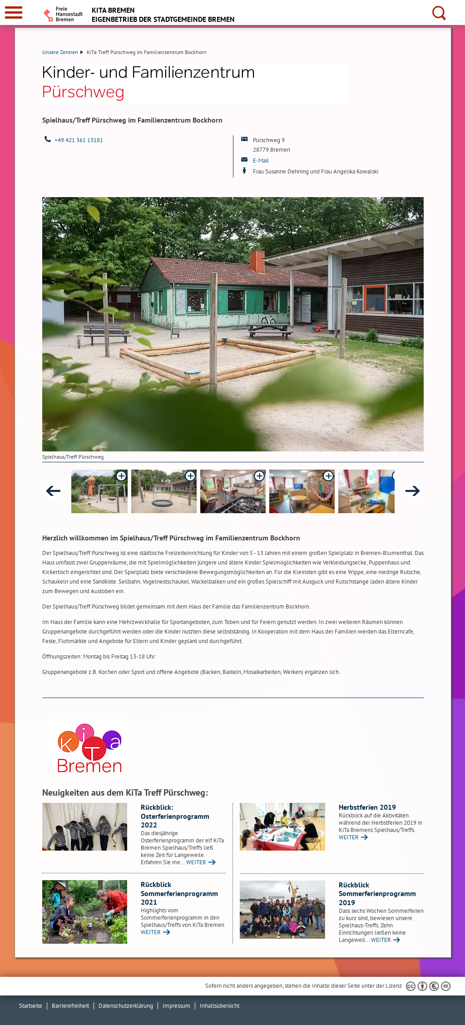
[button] (95, 491)
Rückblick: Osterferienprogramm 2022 (175, 815)
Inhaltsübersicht (219, 1006)
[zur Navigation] (13, 12)
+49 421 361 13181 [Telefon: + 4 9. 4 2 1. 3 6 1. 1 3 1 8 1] (78, 140)
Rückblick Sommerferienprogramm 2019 (377, 893)
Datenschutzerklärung (126, 1006)
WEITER (196, 862)
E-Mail (261, 160)
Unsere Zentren (62, 52)
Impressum (176, 1006)
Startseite (30, 1006)
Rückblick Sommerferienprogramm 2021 (179, 893)
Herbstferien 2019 (367, 807)
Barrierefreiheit (70, 1006)
